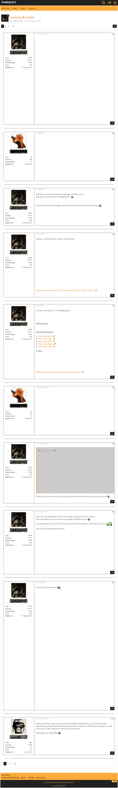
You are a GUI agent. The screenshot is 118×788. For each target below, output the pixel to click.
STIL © (59, 786)
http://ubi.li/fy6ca (45, 336)
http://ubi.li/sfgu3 (45, 339)
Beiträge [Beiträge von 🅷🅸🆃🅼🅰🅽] (8, 159)
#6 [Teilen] (113, 387)
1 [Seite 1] (2, 26)
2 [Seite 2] (5, 26)
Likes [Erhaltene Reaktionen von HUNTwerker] (7, 58)
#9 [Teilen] (113, 582)
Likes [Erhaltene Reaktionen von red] (7, 742)
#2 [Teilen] (113, 133)
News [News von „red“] (7, 750)
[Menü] (115, 2)
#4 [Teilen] (113, 234)
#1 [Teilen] (113, 34)
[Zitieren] (112, 123)
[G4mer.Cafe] (9, 2)
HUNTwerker (18, 21)
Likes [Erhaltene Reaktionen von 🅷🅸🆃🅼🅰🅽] (7, 157)
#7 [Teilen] (113, 444)
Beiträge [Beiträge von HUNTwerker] (8, 60)
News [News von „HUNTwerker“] (7, 65)
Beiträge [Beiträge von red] (8, 745)
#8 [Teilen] (113, 512)
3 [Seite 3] (8, 26)
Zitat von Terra (47, 450)
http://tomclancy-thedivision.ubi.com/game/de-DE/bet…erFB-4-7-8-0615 (65, 290)
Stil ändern (6, 775)
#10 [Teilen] (112, 718)
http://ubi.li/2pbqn (45, 344)
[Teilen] (115, 26)
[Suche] (103, 2)
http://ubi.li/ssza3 (45, 346)
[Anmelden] (109, 2)
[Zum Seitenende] (114, 780)
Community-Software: (59, 782)
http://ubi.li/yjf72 (45, 341)
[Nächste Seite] (12, 26)
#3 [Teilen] (113, 189)
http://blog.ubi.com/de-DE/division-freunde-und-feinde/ (58, 372)
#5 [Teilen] (113, 305)
